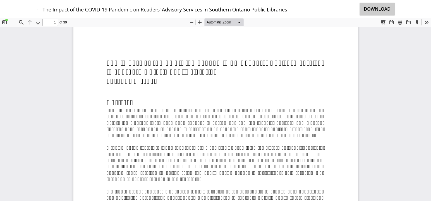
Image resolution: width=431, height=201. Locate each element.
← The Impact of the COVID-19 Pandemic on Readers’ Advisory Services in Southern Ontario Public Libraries (161, 9)
